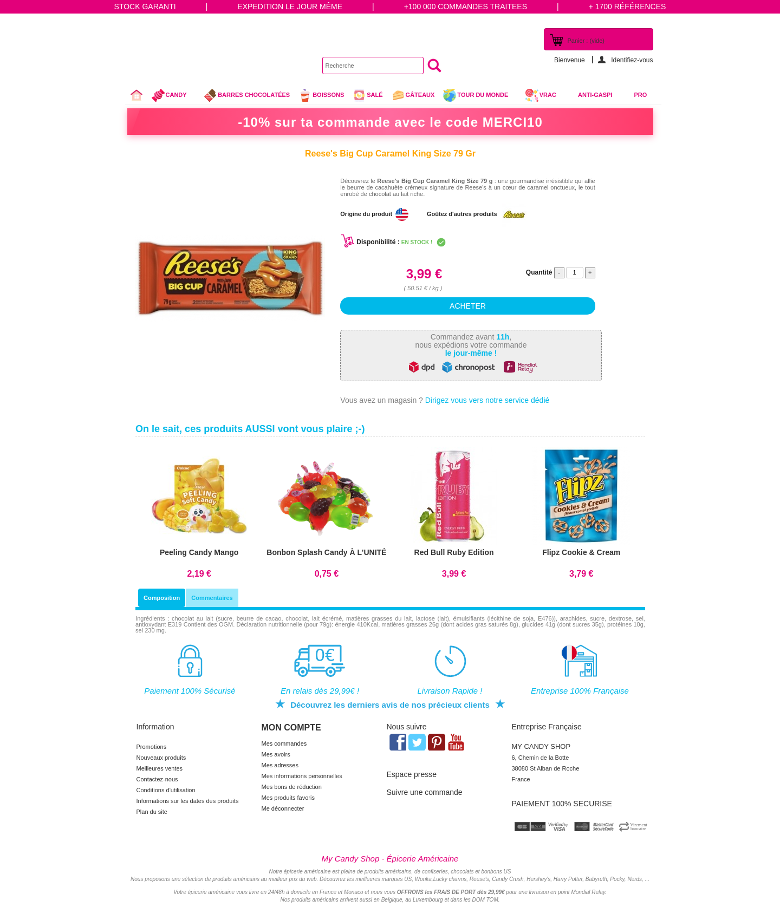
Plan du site (151, 811)
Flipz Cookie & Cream (581, 552)
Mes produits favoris (288, 797)
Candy (174, 96)
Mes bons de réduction (292, 787)
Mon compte (291, 727)
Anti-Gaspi (595, 95)
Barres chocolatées (246, 95)
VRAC (540, 95)
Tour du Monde (479, 96)
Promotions (151, 746)
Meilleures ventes (159, 768)
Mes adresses (280, 765)
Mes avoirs (276, 754)
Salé (367, 95)
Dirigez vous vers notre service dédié (487, 400)
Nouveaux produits (161, 757)
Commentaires (211, 598)
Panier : (586, 40)
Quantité (539, 272)
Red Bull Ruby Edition (454, 552)
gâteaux (413, 95)
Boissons (321, 95)
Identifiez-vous (632, 59)
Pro (640, 95)
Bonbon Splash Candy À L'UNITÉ (326, 552)
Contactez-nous (157, 779)
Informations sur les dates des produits (187, 801)
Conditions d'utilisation (166, 790)
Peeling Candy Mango (199, 552)
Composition (162, 598)
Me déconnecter (283, 808)
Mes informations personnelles (302, 776)
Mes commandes (284, 743)
